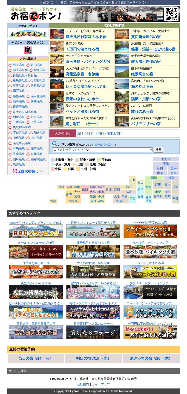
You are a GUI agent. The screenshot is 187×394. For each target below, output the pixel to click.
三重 (133, 198)
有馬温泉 (19, 148)
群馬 (158, 184)
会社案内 (83, 384)
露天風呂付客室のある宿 (86, 37)
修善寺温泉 (20, 106)
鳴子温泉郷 (20, 70)
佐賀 (69, 187)
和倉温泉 (40, 132)
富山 (141, 182)
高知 (93, 201)
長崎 (61, 187)
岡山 (101, 192)
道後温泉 (37, 154)
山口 (85, 189)
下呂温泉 (37, 122)
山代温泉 (19, 137)
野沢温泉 (37, 117)
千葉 (175, 198)
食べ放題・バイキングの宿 (88, 62)
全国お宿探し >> (30, 171)
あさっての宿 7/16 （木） (151, 358)
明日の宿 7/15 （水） (93, 358)
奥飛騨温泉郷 (22, 127)
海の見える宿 (142, 86)
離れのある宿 (142, 111)
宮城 (174, 173)
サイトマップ (101, 384)
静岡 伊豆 (149, 198)
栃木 (168, 184)
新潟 (154, 177)
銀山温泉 (37, 65)
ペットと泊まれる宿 (82, 111)
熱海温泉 (19, 101)
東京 (168, 196)
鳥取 (101, 187)
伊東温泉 (37, 101)
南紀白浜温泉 (22, 143)
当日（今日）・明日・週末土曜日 (99, 133)
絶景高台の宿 (142, 74)
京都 (117, 189)
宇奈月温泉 (20, 132)
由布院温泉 (38, 159)
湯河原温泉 (38, 96)
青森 (166, 163)
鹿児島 (73, 201)
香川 (101, 196)
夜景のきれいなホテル (84, 99)
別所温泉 (19, 117)
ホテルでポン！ (104, 144)
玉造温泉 (19, 154)
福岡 (77, 187)
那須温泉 (40, 80)
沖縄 (53, 201)
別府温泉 (19, 159)
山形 (160, 173)
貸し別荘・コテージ (81, 124)
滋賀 (129, 192)
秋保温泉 (40, 70)
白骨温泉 (19, 122)
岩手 (174, 168)
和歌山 (120, 201)
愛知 (141, 196)
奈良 (125, 196)
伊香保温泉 (38, 85)
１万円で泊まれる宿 (82, 49)
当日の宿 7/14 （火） (35, 358)
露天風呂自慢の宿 (146, 62)
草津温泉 (19, 85)
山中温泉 (37, 137)
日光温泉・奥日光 (25, 75)
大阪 (117, 196)
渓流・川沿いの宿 (146, 99)
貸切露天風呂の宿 (146, 37)
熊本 (69, 194)
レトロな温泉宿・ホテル (86, 86)
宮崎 (77, 196)
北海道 (165, 159)
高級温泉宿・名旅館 (82, 74)
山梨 (158, 192)
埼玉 (168, 192)
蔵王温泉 (19, 65)
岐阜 (141, 189)
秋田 (160, 168)
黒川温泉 (19, 164)
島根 (93, 187)
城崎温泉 (37, 148)
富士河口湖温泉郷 (25, 112)
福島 (172, 177)
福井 (129, 187)
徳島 (101, 201)
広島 (93, 192)
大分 (77, 192)
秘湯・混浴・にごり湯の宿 (153, 49)
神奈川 (158, 196)
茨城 (175, 187)
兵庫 (109, 189)
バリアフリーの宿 (146, 124)
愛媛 (93, 196)
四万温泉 (19, 90)
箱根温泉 (19, 96)
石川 (133, 180)
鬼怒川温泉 (20, 80)
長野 (149, 187)
